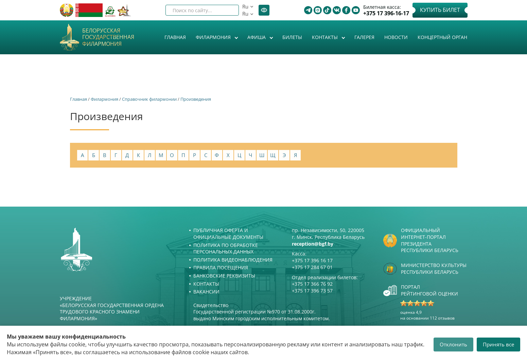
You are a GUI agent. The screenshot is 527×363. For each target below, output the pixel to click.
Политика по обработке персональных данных (225, 248)
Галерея (364, 37)
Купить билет (440, 10)
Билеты (292, 37)
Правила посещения (220, 267)
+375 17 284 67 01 (312, 267)
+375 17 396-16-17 (386, 13)
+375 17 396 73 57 (312, 290)
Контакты (325, 37)
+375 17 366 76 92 (312, 284)
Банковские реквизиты (224, 275)
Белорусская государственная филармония (108, 37)
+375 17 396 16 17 (312, 260)
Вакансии (206, 291)
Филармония (214, 37)
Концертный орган (442, 37)
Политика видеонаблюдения (233, 259)
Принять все (498, 344)
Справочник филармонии (149, 99)
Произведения (195, 99)
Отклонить (453, 344)
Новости (396, 37)
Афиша (257, 37)
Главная (175, 37)
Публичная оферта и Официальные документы (228, 233)
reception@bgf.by (312, 244)
